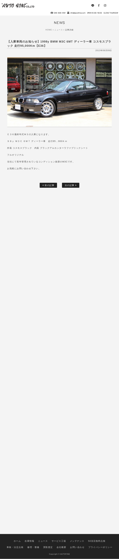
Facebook (99, 5)
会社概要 (47, 549)
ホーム (11, 545)
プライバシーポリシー (78, 549)
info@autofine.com (78, 13)
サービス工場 (45, 545)
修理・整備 (106, 545)
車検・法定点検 (91, 545)
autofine (18, 5)
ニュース (58, 30)
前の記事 (48, 185)
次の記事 (71, 185)
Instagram (105, 5)
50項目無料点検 (75, 545)
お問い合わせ (59, 549)
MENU (114, 5)
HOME (49, 30)
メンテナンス (59, 545)
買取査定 (36, 549)
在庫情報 (21, 545)
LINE (93, 5)
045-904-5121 (60, 13)
